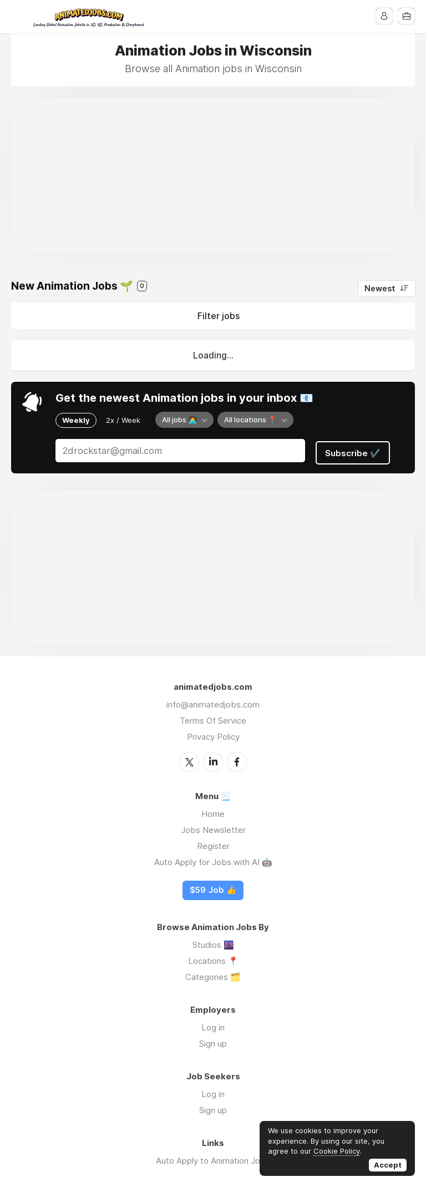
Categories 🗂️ (213, 973)
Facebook (236, 758)
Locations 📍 (213, 957)
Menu (19, 16)
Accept (388, 1164)
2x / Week (123, 419)
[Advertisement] (213, 175)
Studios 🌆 (213, 941)
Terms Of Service (213, 717)
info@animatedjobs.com (213, 701)
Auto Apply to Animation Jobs (213, 1156)
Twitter (189, 758)
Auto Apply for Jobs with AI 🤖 (213, 858)
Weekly (76, 419)
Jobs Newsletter (213, 826)
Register (213, 842)
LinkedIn (213, 758)
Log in (213, 1023)
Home (213, 810)
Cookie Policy (336, 1150)
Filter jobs (218, 315)
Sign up (213, 1039)
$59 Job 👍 (213, 886)
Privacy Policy (213, 733)
